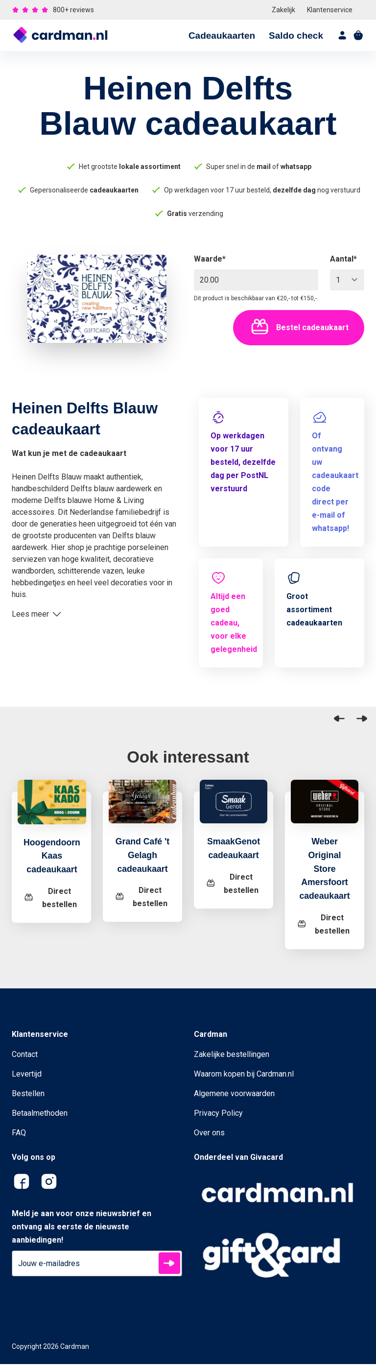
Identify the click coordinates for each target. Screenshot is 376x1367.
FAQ (19, 1135)
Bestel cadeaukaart (299, 327)
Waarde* (210, 259)
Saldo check (296, 35)
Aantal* (343, 259)
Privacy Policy (218, 1116)
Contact (25, 1057)
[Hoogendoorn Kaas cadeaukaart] (54, 809)
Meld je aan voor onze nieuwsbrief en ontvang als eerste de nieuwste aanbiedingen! (81, 1229)
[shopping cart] (358, 35)
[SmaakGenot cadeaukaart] (234, 807)
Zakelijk (283, 10)
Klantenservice (329, 10)
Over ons (209, 1135)
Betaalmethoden (40, 1116)
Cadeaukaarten (221, 35)
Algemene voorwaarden (234, 1096)
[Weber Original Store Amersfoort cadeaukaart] (324, 807)
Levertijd (27, 1076)
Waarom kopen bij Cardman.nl (244, 1076)
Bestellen (28, 1096)
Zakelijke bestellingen (231, 1057)
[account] (343, 35)
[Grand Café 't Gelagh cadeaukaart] (142, 807)
